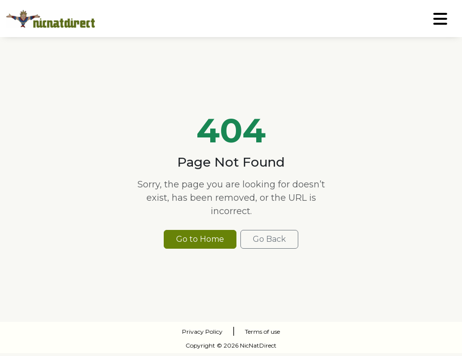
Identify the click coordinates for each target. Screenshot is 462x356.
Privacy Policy (202, 331)
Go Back (269, 239)
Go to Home (200, 239)
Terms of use (262, 331)
